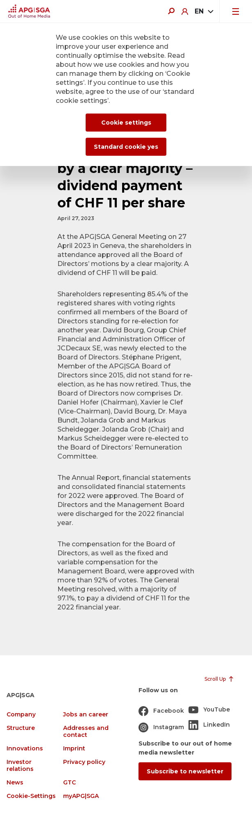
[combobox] (204, 11)
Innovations (25, 748)
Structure (21, 728)
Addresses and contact (86, 732)
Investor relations (20, 766)
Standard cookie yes (126, 146)
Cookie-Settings (31, 796)
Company (21, 714)
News (15, 782)
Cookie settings (126, 122)
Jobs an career (85, 714)
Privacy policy (84, 762)
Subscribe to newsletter (185, 771)
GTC (69, 782)
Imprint (74, 748)
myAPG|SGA (81, 796)
